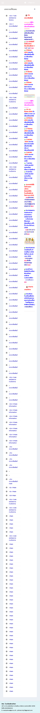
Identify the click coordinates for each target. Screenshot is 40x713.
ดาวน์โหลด (29, 280)
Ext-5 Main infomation (13, 405)
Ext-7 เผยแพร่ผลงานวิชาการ (12, 18)
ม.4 (29, 48)
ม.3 (29, 232)
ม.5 (25, 234)
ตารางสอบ (28, 258)
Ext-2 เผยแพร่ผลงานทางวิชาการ (12, 99)
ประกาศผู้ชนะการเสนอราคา (29, 205)
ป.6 (30, 230)
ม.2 (26, 232)
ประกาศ (30, 197)
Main (11, 516)
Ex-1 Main (13, 487)
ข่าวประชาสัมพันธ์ (13, 448)
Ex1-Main (13, 495)
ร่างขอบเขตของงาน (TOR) (29, 201)
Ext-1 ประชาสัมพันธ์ (13, 25)
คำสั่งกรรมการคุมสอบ (28, 262)
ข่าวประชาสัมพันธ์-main (13, 481)
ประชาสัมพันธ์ (13, 32)
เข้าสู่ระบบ (31, 3)
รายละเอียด (28, 307)
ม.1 (26, 48)
